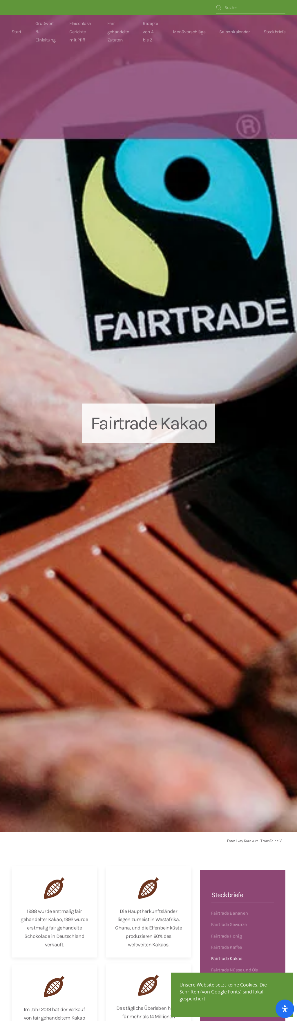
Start (16, 31)
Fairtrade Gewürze (228, 922)
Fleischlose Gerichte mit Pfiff (79, 32)
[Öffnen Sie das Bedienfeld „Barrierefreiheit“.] (285, 1009)
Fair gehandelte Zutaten (118, 32)
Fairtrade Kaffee (225, 946)
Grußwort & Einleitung (45, 32)
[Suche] (250, 7)
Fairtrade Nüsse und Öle (233, 970)
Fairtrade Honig (225, 934)
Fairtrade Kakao (225, 958)
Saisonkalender (234, 31)
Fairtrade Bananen (228, 910)
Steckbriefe (274, 31)
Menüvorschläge (189, 31)
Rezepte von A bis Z (150, 32)
